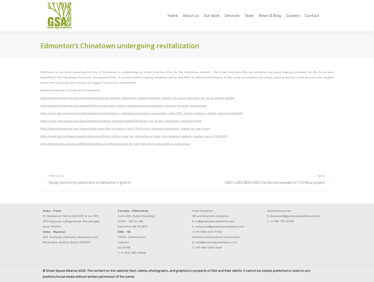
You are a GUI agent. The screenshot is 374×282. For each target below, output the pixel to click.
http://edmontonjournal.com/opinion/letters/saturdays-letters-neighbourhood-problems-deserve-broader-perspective (123, 105)
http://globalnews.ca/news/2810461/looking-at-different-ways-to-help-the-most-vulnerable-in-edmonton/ (115, 144)
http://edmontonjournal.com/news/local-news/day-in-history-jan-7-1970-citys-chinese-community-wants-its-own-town (125, 128)
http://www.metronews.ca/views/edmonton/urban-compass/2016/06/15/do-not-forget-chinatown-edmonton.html (121, 121)
